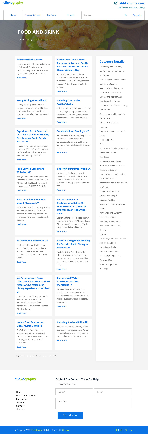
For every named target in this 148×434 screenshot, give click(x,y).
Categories (137, 15)
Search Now (122, 15)
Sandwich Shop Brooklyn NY (73, 131)
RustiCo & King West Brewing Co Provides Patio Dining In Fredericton (73, 244)
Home (13, 15)
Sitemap (20, 410)
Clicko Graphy (36, 430)
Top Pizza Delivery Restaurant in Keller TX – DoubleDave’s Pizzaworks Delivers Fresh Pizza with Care (71, 206)
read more (21, 77)
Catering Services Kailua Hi (72, 322)
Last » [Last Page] (55, 356)
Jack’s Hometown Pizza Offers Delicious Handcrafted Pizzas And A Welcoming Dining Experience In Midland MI (33, 284)
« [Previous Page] (27, 356)
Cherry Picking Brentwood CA (74, 168)
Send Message (70, 415)
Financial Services (32, 15)
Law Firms (51, 15)
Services (20, 403)
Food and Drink (41, 39)
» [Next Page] (50, 356)
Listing (29, 39)
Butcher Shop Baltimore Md (32, 240)
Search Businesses (26, 396)
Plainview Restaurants (29, 59)
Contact (70, 15)
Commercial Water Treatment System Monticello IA (68, 281)
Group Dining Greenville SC (32, 100)
